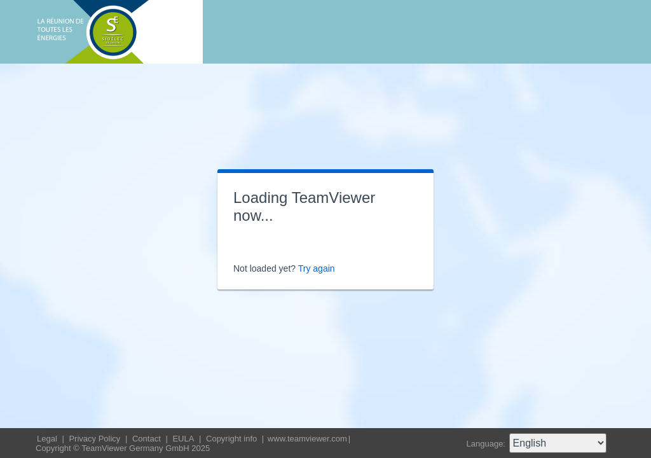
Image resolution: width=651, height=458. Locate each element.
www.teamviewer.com (307, 438)
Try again (316, 268)
